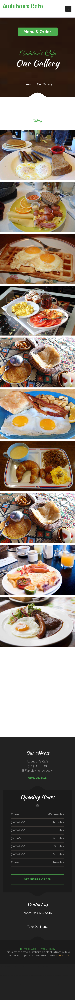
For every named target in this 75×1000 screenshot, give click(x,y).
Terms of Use (28, 948)
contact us (62, 955)
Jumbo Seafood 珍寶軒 (57, 984)
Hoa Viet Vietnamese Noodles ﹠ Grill (25, 975)
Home (26, 84)
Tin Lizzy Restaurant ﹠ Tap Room (70, 975)
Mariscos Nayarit (18, 975)
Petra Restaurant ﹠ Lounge (19, 984)
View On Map (37, 778)
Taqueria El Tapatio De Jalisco (34, 975)
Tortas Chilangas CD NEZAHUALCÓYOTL (39, 984)
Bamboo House (31, 984)
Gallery (37, 121)
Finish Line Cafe (62, 984)
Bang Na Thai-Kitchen (25, 984)
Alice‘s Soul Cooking (13, 984)
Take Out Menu (37, 926)
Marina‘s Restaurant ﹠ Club (42, 975)
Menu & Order (37, 31)
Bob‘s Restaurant (63, 975)
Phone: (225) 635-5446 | (37, 913)
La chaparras (48, 975)
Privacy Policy (46, 948)
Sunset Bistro (45, 984)
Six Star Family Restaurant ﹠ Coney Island (55, 975)
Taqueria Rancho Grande (51, 984)
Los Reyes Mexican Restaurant (3, 975)
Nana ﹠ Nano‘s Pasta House (11, 975)
